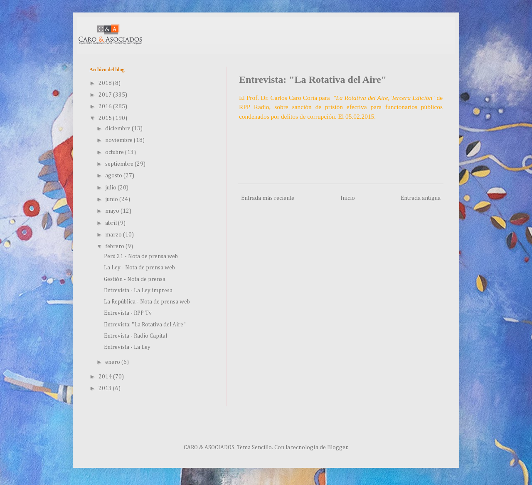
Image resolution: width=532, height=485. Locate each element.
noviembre (119, 140)
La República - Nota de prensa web (147, 302)
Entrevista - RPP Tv (128, 313)
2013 (106, 388)
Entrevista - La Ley (127, 347)
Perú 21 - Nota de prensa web (141, 256)
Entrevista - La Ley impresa (138, 290)
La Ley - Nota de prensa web (139, 268)
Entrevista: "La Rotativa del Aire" (145, 325)
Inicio (347, 198)
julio (111, 188)
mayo (113, 211)
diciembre (118, 129)
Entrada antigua (421, 198)
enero (113, 362)
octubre (115, 152)
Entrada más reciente (267, 198)
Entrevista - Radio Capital (135, 336)
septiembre (120, 164)
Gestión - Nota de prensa (134, 279)
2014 (106, 377)
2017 (106, 95)
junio (112, 199)
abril (111, 223)
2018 (106, 83)
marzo (114, 235)
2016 (106, 106)
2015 (106, 118)
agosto (114, 176)
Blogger (337, 447)
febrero (115, 246)
